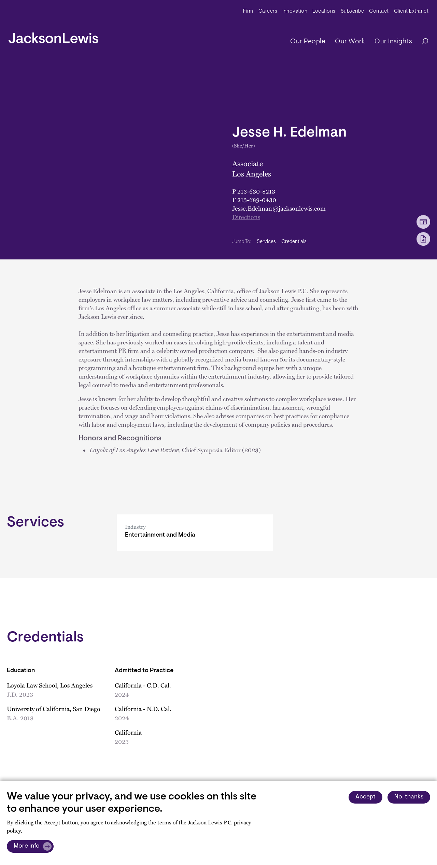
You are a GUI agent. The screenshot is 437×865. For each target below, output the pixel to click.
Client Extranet (411, 11)
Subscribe (352, 11)
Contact (379, 11)
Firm (248, 11)
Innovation (294, 11)
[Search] (421, 42)
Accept (365, 797)
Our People (307, 41)
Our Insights (393, 41)
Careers (268, 11)
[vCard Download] (423, 222)
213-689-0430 (256, 199)
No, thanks (408, 797)
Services (266, 241)
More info (27, 846)
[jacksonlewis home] (53, 36)
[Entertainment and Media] (194, 532)
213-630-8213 (256, 191)
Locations (324, 11)
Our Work (350, 41)
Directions (246, 216)
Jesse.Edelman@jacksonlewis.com (279, 208)
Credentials (294, 241)
